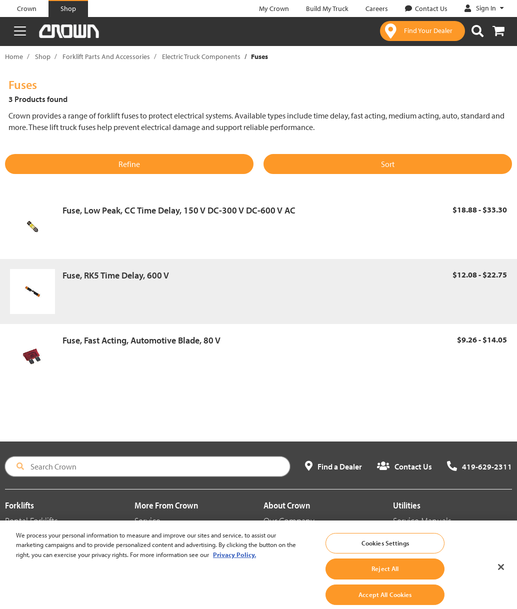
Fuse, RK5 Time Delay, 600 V (115, 275)
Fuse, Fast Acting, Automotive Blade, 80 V (141, 340)
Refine (129, 164)
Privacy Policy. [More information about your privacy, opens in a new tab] (234, 561)
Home (14, 56)
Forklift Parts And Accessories (106, 56)
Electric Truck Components (201, 56)
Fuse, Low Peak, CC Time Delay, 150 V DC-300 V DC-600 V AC (179, 210)
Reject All (385, 576)
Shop (42, 56)
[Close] (501, 573)
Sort (387, 164)
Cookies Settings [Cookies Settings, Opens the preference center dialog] (385, 550)
